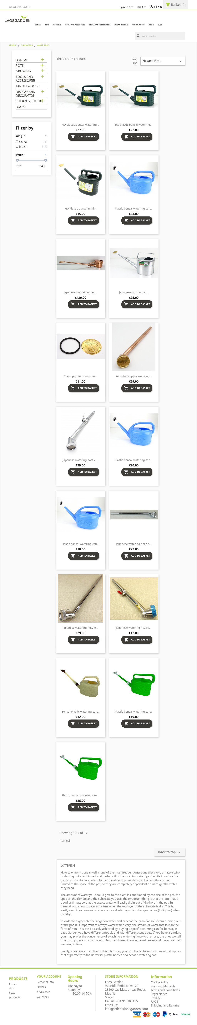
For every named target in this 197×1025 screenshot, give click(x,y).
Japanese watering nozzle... (80, 460)
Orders (41, 987)
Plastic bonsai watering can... (134, 208)
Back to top (169, 852)
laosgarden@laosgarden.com (126, 1009)
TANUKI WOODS (138, 25)
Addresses (43, 992)
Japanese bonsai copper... (80, 292)
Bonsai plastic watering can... (80, 711)
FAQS (154, 1001)
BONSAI (38, 25)
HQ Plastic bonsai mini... (80, 208)
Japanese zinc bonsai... (134, 292)
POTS (47, 25)
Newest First (163, 61)
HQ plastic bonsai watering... (80, 124)
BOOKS (151, 25)
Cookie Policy (160, 982)
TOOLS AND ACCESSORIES (75, 25)
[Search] (160, 36)
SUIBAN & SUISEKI (121, 25)
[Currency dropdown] (142, 7)
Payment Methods (163, 986)
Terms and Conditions (165, 990)
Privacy (155, 998)
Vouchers (43, 997)
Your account (49, 976)
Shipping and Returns (165, 1005)
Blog (160, 25)
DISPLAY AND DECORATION (99, 25)
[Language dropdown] (126, 7)
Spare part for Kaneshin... (80, 376)
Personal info (45, 982)
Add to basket (84, 136)
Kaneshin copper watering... (133, 376)
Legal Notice (159, 994)
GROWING (57, 25)
